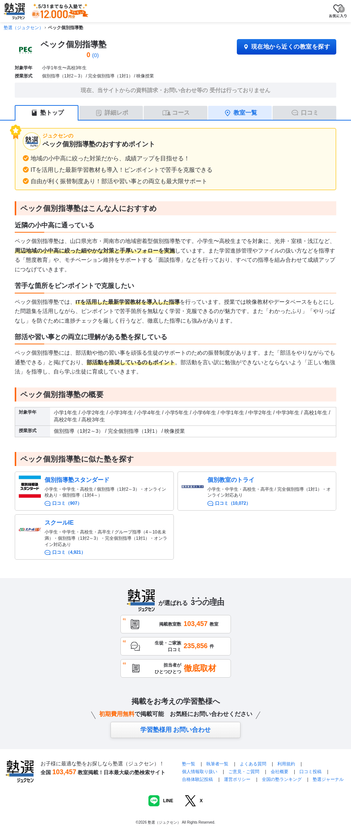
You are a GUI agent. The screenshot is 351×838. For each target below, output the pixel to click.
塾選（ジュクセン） (23, 27)
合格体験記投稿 (197, 779)
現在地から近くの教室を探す (286, 47)
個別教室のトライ (231, 480)
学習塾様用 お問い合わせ (175, 729)
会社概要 (279, 771)
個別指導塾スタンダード (77, 480)
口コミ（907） (67, 503)
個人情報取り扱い (199, 771)
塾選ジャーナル (328, 779)
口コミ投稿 (310, 771)
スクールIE (59, 522)
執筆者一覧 (217, 763)
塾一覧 (188, 763)
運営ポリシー (237, 779)
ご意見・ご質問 (243, 771)
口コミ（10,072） (233, 503)
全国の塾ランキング (282, 779)
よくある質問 (253, 763)
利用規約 (286, 763)
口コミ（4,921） (68, 552)
